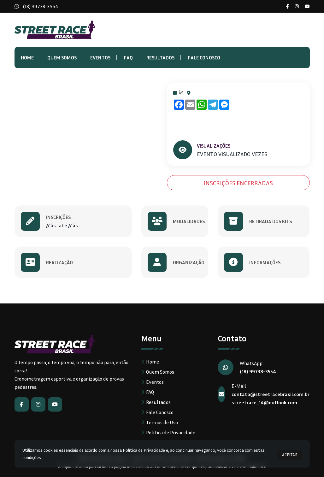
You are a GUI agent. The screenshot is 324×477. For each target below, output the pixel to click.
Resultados (160, 57)
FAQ (128, 57)
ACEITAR (289, 453)
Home (27, 57)
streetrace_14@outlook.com (264, 403)
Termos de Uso (162, 422)
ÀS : (179, 92)
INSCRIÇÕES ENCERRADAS (238, 183)
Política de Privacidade (170, 432)
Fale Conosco (204, 57)
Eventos (100, 57)
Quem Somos (62, 57)
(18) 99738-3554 (40, 6)
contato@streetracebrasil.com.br (270, 394)
